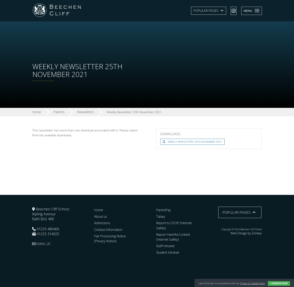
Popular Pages (206, 10)
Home (99, 209)
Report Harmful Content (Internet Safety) (175, 237)
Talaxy (161, 216)
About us (101, 216)
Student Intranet (169, 252)
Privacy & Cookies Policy (252, 283)
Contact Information (110, 229)
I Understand (279, 283)
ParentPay (164, 209)
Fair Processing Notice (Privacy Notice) (111, 238)
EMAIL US (42, 243)
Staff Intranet (166, 245)
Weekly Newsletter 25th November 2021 (196, 142)
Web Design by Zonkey (249, 232)
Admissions (103, 222)
